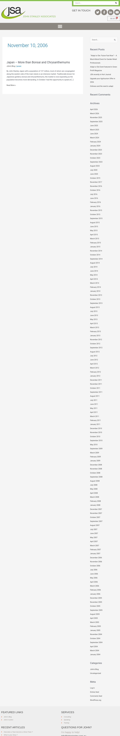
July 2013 (94, 307)
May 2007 (94, 528)
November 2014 (96, 247)
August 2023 (95, 164)
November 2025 (96, 117)
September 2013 (96, 299)
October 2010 (95, 429)
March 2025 (94, 129)
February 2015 (95, 239)
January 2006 (95, 584)
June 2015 (94, 224)
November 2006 (96, 552)
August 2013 (95, 303)
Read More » (11, 85)
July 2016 (94, 192)
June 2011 (94, 398)
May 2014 (94, 271)
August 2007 (95, 516)
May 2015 (94, 228)
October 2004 (95, 627)
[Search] (116, 3)
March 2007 (94, 536)
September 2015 (96, 216)
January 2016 (95, 204)
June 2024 (94, 133)
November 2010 (96, 425)
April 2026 (94, 109)
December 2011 (96, 374)
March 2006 (94, 576)
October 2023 (95, 156)
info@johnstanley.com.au (74, 723)
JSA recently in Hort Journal (101, 74)
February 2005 (95, 615)
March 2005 (94, 611)
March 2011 (94, 410)
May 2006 (94, 568)
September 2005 (96, 599)
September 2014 (96, 255)
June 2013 (94, 311)
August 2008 (95, 473)
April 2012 (94, 358)
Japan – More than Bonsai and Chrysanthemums (40, 62)
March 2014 (94, 279)
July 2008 (94, 477)
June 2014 (94, 267)
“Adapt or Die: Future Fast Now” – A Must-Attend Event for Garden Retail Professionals (103, 59)
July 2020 (94, 168)
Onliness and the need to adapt (102, 86)
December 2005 (96, 588)
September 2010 (96, 433)
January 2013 (95, 330)
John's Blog (11, 66)
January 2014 (95, 287)
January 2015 (95, 243)
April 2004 (94, 635)
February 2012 (95, 366)
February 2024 (95, 140)
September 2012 (96, 342)
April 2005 (94, 607)
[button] (60, 26)
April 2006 (94, 572)
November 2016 (96, 184)
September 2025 (96, 121)
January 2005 (95, 619)
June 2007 (94, 524)
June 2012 (94, 354)
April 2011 (94, 406)
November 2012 (96, 334)
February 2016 (95, 200)
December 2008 (96, 457)
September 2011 (96, 386)
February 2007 (95, 540)
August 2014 (95, 259)
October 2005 (95, 596)
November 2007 (96, 504)
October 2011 (95, 382)
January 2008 (95, 497)
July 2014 (94, 263)
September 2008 (96, 469)
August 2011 (95, 390)
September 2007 (96, 512)
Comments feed (96, 684)
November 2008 (96, 461)
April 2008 (94, 485)
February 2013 (95, 326)
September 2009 (96, 441)
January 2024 (95, 144)
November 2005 (96, 592)
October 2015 (95, 212)
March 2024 (94, 137)
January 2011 (95, 417)
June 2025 (94, 125)
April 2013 (94, 319)
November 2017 (96, 180)
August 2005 (95, 603)
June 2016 (94, 196)
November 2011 (96, 378)
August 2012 (95, 346)
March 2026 (94, 113)
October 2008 (95, 465)
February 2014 (95, 283)
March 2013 (94, 323)
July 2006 (94, 560)
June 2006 (94, 564)
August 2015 (95, 220)
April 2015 (94, 232)
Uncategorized (95, 662)
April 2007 (94, 532)
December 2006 (96, 548)
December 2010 (96, 421)
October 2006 (95, 556)
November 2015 (96, 208)
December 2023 (96, 148)
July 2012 (94, 350)
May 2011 (94, 402)
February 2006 (95, 580)
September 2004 (96, 631)
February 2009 (95, 449)
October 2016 (95, 188)
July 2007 (94, 520)
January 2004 (95, 643)
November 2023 (96, 152)
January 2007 (95, 544)
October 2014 (95, 251)
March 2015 (94, 235)
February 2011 (95, 413)
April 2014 (94, 275)
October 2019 (95, 176)
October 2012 (95, 338)
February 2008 (95, 493)
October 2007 (95, 508)
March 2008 (94, 489)
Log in (92, 676)
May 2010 (94, 437)
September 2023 (96, 160)
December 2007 (96, 501)
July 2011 (94, 394)
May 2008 (94, 481)
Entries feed (94, 680)
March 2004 (94, 639)
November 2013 (96, 291)
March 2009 (94, 445)
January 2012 (95, 370)
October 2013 (95, 295)
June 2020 (94, 172)
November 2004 (96, 623)
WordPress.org (96, 688)
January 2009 (95, 453)
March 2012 (94, 362)
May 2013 (94, 315)
